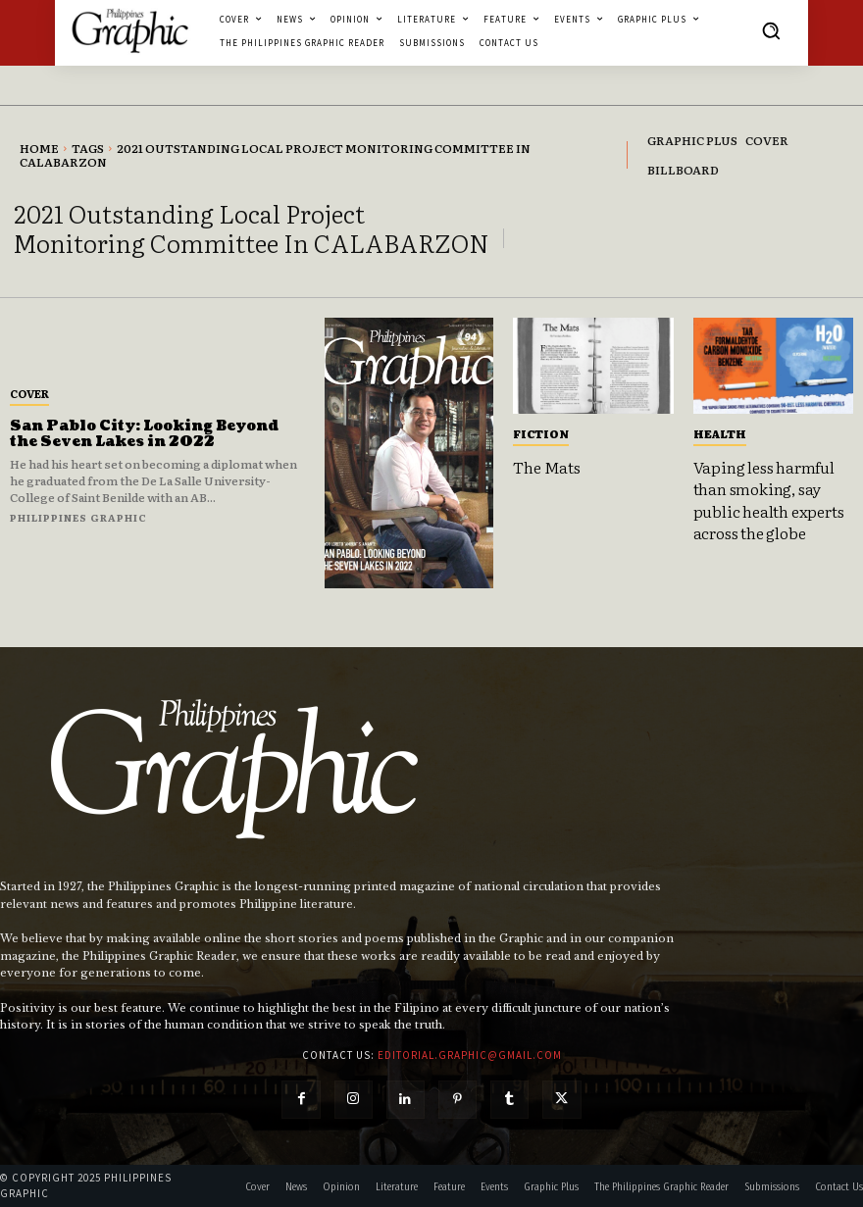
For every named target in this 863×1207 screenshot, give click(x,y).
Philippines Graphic (78, 517)
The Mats (546, 466)
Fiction (541, 433)
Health (719, 433)
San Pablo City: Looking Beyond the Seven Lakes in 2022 (144, 434)
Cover (29, 393)
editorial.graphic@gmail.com (470, 1055)
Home (39, 148)
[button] (770, 30)
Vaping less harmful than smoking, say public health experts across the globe (768, 499)
